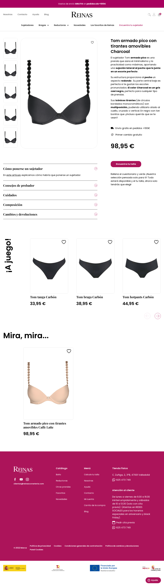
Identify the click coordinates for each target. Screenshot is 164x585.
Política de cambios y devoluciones (122, 547)
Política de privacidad (40, 547)
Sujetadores (27, 25)
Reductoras (60, 25)
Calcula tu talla (91, 475)
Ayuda (35, 14)
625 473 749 (121, 481)
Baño (58, 475)
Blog (46, 14)
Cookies (57, 547)
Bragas (42, 25)
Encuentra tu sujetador (131, 25)
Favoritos (60, 494)
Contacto (22, 14)
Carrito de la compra (94, 506)
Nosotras (7, 14)
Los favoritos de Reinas (102, 25)
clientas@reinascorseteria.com (29, 485)
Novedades (80, 25)
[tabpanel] (59, 94)
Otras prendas (63, 488)
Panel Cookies (36, 551)
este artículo (13, 176)
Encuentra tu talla (126, 165)
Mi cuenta (89, 500)
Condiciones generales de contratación (83, 547)
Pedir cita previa (123, 524)
